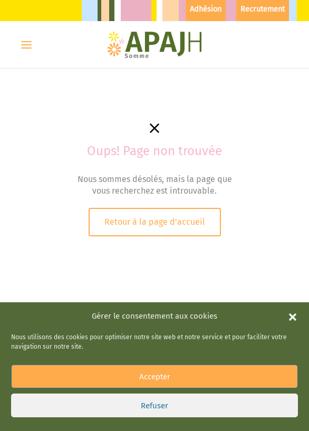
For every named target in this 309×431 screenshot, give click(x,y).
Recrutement (262, 9)
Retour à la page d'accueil (154, 222)
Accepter (154, 364)
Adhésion (205, 9)
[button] (292, 304)
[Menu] (26, 44)
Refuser (154, 393)
